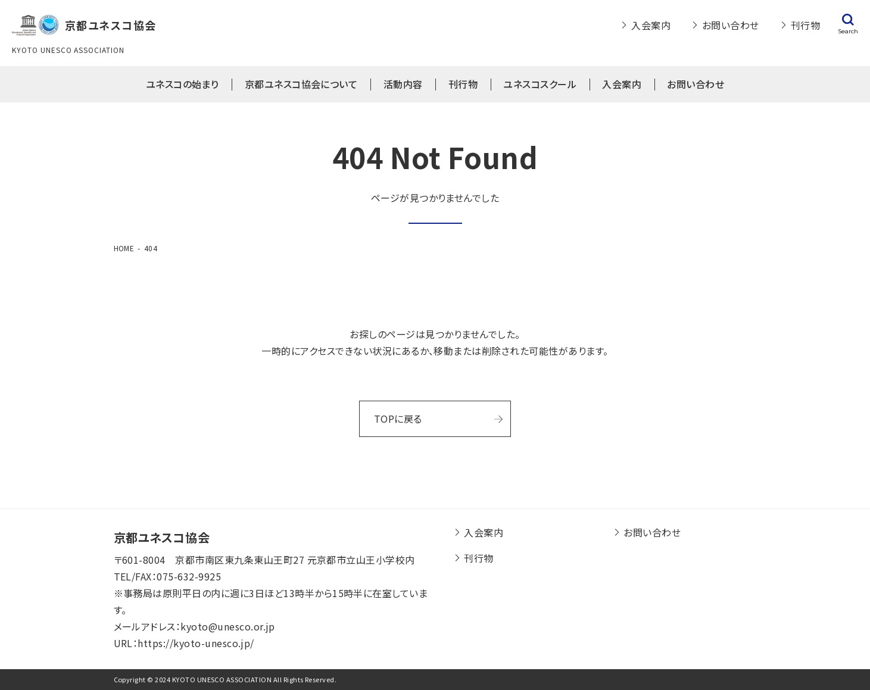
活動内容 (403, 84)
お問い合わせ (730, 25)
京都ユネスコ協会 (162, 537)
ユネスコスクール (539, 84)
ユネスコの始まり (182, 84)
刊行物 (805, 25)
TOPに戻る (398, 418)
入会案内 (651, 25)
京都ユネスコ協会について (301, 84)
